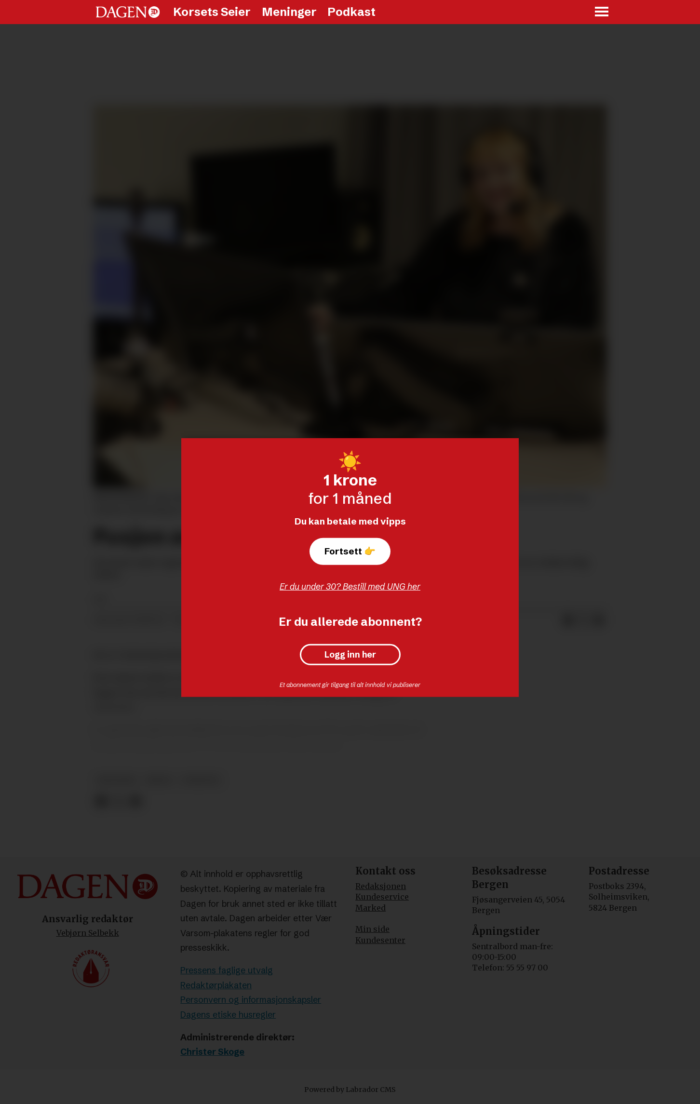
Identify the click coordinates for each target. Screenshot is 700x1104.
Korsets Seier (212, 12)
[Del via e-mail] (599, 620)
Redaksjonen (380, 886)
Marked (370, 908)
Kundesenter (380, 940)
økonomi (116, 780)
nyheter (200, 780)
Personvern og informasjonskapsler (250, 999)
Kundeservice (382, 897)
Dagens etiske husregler (228, 1014)
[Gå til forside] (127, 12)
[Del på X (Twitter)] (583, 620)
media (159, 780)
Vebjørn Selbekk (87, 933)
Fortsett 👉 (350, 551)
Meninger (289, 12)
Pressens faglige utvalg (226, 970)
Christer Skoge (212, 1051)
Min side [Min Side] (372, 929)
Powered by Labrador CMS (350, 1089)
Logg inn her (350, 654)
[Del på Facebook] (568, 620)
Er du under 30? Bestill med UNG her (350, 586)
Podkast (351, 12)
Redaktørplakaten (216, 985)
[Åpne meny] (602, 12)
